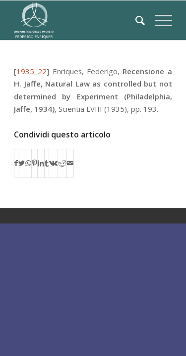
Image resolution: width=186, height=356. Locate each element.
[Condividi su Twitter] (21, 163)
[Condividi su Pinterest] (34, 163)
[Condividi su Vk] (53, 163)
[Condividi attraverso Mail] (70, 163)
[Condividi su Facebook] (16, 163)
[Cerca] (135, 20)
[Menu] (158, 20)
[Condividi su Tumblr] (47, 163)
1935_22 (31, 71)
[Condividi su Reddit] (62, 163)
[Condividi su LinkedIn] (41, 163)
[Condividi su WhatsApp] (28, 163)
